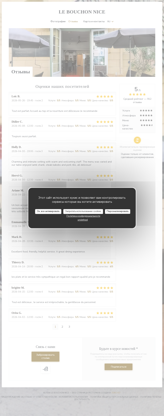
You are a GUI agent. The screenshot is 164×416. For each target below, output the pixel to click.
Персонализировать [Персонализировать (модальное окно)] (117, 211)
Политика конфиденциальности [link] (83, 216)
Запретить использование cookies (83, 211)
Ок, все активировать (48, 211)
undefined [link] (83, 219)
